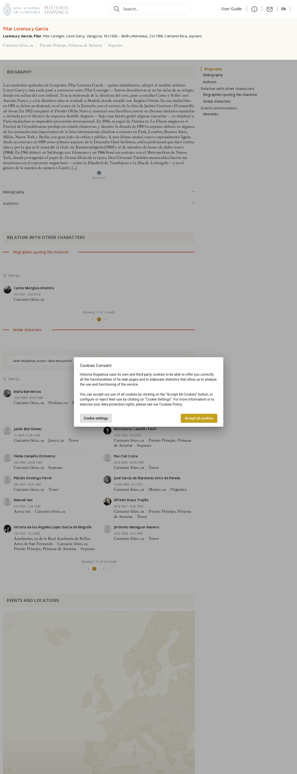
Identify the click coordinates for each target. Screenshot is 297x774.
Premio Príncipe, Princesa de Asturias (71, 45)
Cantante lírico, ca (18, 45)
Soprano (115, 45)
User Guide (232, 8)
